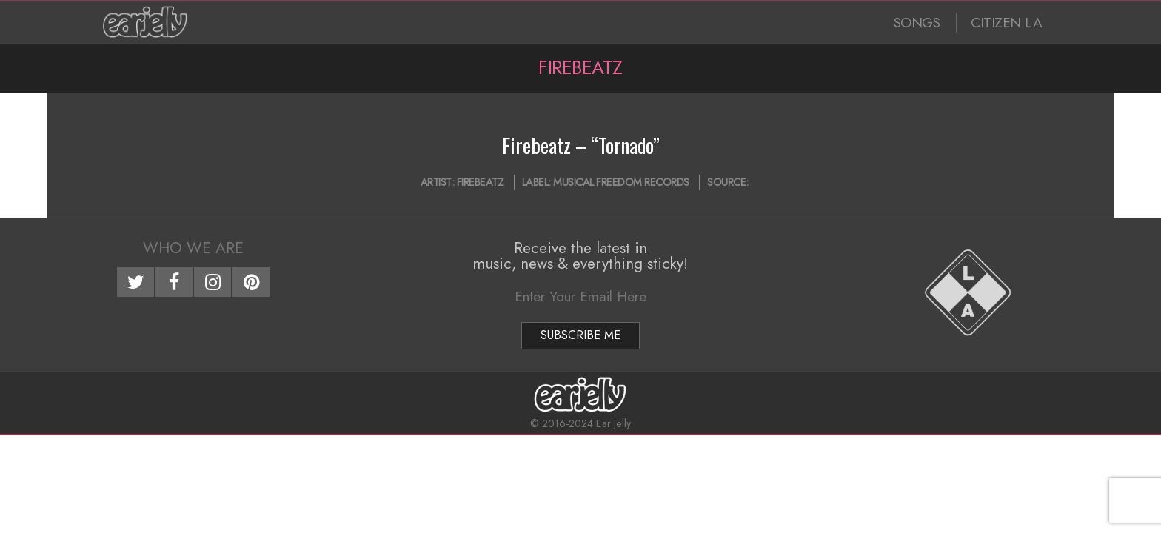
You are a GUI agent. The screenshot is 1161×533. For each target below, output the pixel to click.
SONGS (917, 23)
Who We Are (193, 248)
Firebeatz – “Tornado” (581, 145)
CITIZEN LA (1006, 23)
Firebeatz (480, 182)
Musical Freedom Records (621, 182)
